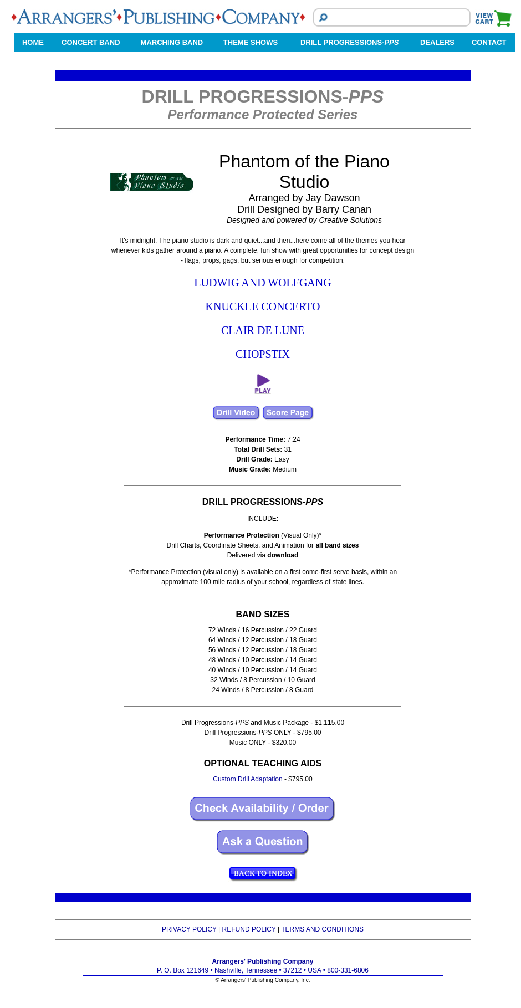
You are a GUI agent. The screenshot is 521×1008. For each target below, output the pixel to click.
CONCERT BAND (91, 42)
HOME (33, 42)
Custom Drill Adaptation (247, 779)
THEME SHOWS (250, 42)
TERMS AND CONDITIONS (322, 929)
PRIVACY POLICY (189, 929)
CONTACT (489, 42)
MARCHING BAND (172, 42)
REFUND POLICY (249, 929)
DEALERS (437, 42)
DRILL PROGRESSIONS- (349, 42)
